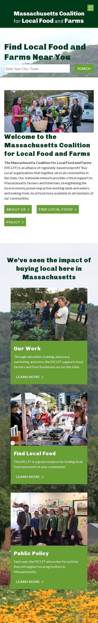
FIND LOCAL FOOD (56, 209)
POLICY (13, 222)
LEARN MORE (28, 377)
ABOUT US (16, 209)
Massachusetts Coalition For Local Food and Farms (49, 17)
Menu (90, 8)
